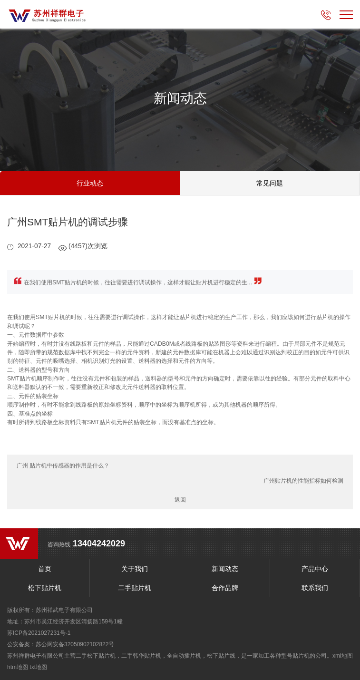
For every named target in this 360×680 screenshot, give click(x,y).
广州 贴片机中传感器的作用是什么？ (63, 465)
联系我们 (315, 588)
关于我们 (134, 569)
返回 (180, 499)
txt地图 (38, 667)
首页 (44, 569)
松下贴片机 (44, 588)
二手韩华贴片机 (141, 655)
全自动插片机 (184, 655)
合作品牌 (225, 588)
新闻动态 (225, 569)
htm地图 (17, 667)
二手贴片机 (134, 588)
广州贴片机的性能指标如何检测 (303, 480)
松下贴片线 (221, 655)
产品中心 (315, 569)
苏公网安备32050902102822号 (75, 644)
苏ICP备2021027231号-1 (38, 633)
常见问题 (269, 183)
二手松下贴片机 (96, 655)
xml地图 (342, 655)
